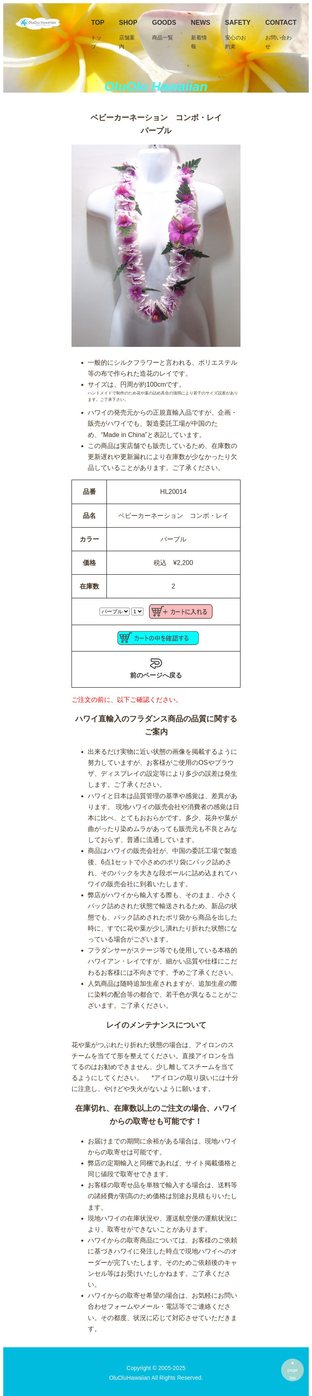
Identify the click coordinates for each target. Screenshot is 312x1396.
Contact (281, 35)
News (200, 35)
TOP (97, 35)
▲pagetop (293, 1370)
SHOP (128, 35)
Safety (238, 35)
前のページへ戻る (156, 668)
